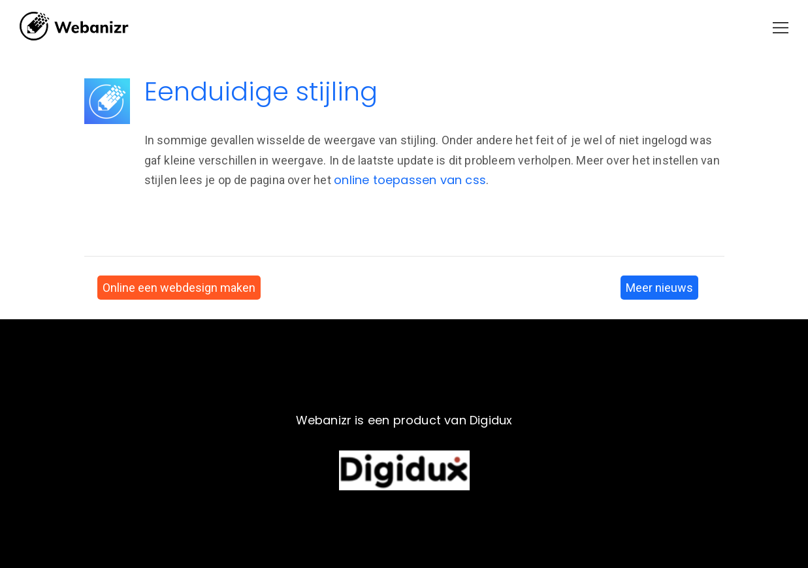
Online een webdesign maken (179, 287)
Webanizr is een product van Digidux (404, 420)
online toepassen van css (410, 180)
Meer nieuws (659, 287)
